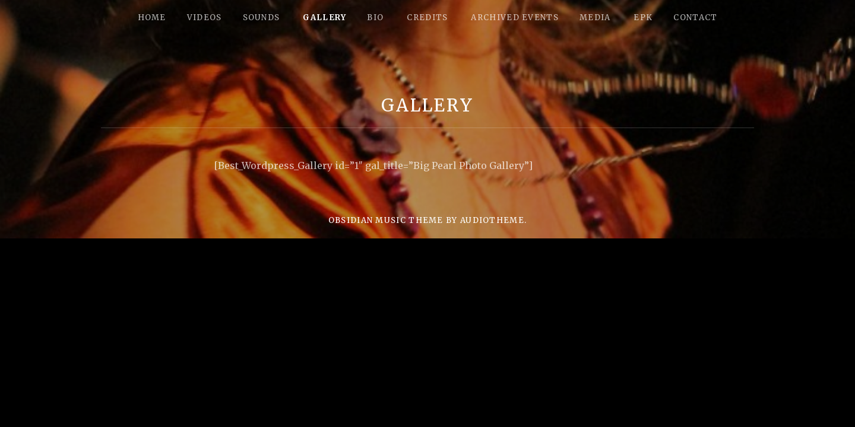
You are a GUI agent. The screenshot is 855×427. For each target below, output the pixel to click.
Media (595, 17)
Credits (427, 17)
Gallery (324, 17)
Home (152, 17)
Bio (375, 17)
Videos (204, 17)
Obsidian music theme (386, 220)
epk (643, 17)
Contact (695, 17)
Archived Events (515, 17)
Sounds (261, 17)
